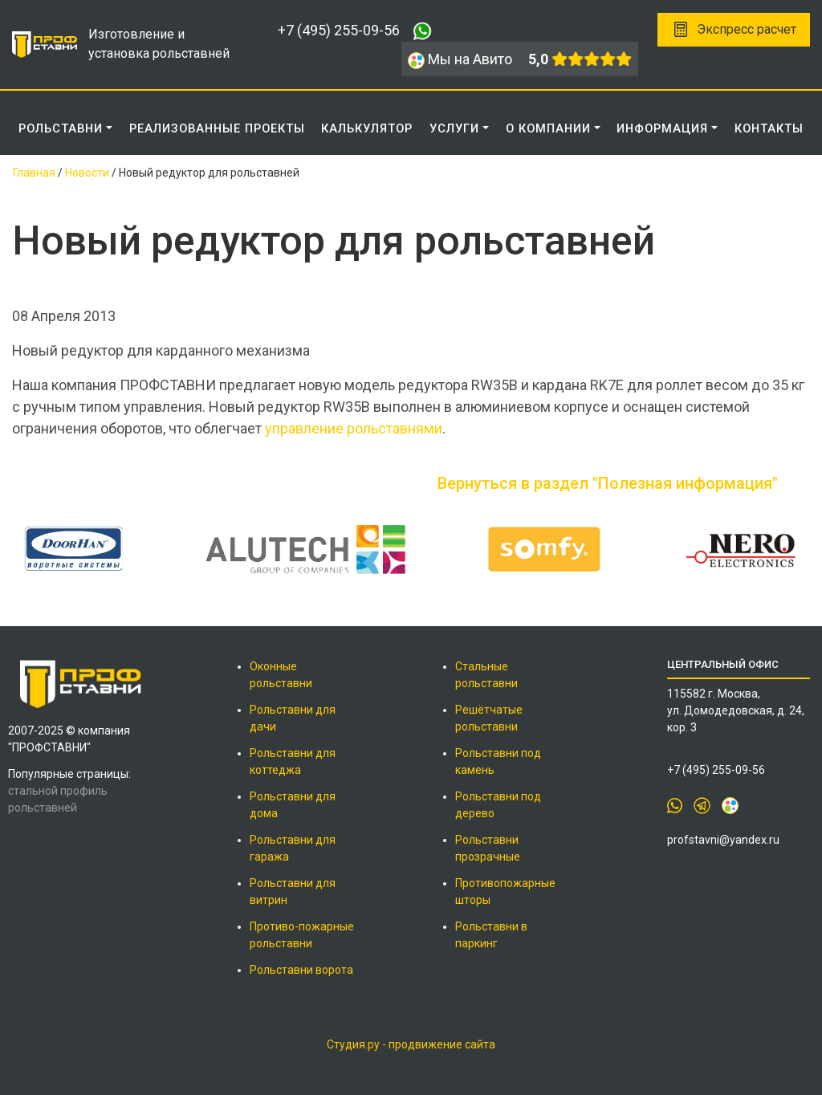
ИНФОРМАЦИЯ (662, 128)
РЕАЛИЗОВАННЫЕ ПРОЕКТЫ (217, 128)
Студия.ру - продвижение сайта (411, 1044)
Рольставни (60, 128)
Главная (34, 172)
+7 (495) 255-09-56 (339, 30)
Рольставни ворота (301, 969)
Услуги (454, 128)
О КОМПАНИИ (548, 128)
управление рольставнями (353, 428)
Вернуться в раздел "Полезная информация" (607, 483)
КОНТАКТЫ (769, 128)
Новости (87, 172)
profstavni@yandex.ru (723, 839)
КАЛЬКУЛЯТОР (367, 128)
